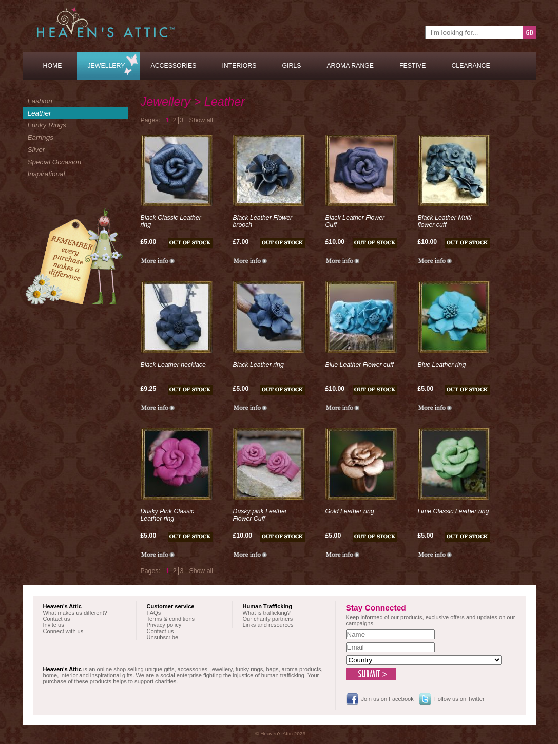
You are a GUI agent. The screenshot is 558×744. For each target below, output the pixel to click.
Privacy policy (164, 625)
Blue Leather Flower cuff (359, 364)
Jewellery (106, 65)
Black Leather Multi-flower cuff (446, 221)
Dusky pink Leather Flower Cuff (260, 515)
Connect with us (63, 631)
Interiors (239, 65)
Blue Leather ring (442, 364)
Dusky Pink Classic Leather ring (168, 515)
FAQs (154, 612)
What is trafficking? (267, 612)
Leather (39, 113)
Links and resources (268, 625)
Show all (201, 120)
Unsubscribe (163, 637)
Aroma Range (350, 65)
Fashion (40, 101)
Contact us (56, 619)
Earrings (40, 137)
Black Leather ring (258, 364)
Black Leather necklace (173, 364)
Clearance (470, 65)
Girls (291, 65)
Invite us (53, 625)
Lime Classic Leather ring (453, 511)
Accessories (173, 65)
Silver (36, 150)
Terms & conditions (171, 619)
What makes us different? (75, 612)
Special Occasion (55, 162)
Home (52, 65)
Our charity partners (268, 619)
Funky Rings (47, 125)
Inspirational (46, 174)
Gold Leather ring (349, 511)
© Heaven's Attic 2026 (280, 733)
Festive (412, 65)
